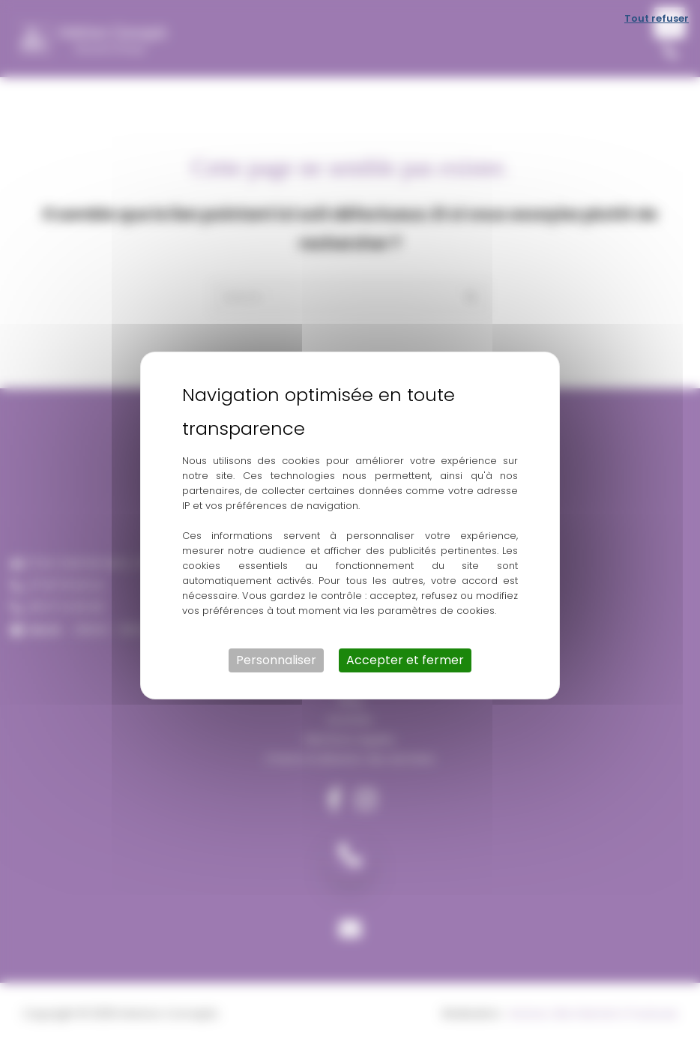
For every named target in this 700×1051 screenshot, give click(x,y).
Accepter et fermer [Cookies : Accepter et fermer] (405, 660)
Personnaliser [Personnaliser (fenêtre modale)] (276, 660)
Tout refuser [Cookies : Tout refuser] (656, 18)
